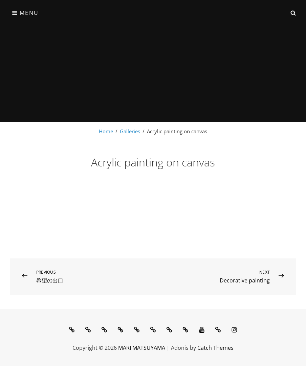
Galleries (130, 131)
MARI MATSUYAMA (141, 347)
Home (106, 131)
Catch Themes (215, 347)
